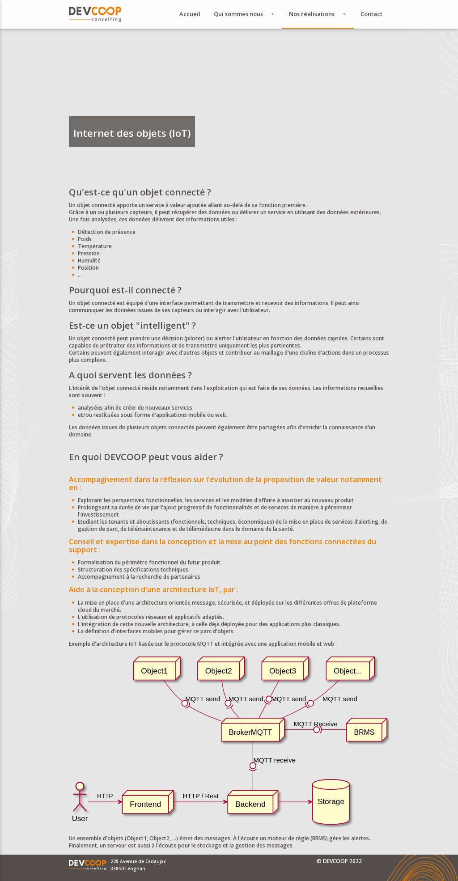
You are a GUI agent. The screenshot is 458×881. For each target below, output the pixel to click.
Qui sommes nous (245, 14)
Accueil (189, 14)
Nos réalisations (318, 14)
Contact (371, 14)
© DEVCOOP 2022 (339, 861)
